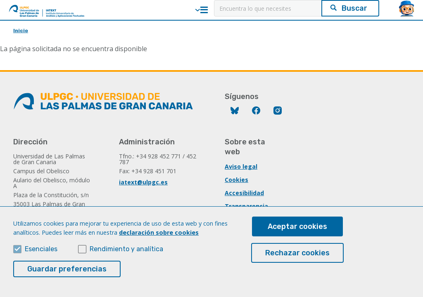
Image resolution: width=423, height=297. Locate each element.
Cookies (236, 180)
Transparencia (246, 206)
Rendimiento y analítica (126, 258)
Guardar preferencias (67, 278)
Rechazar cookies (297, 262)
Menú (204, 10)
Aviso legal (241, 166)
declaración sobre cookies (159, 242)
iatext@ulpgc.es (143, 182)
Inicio (20, 30)
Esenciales (41, 258)
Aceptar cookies (297, 235)
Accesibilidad (244, 193)
